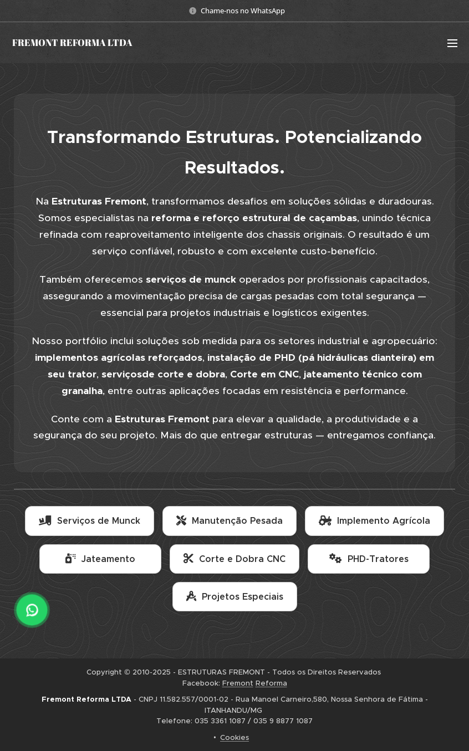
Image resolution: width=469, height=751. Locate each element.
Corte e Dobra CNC (234, 559)
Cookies (234, 737)
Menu (452, 43)
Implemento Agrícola (374, 521)
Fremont (237, 683)
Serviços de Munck (89, 521)
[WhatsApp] (32, 610)
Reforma (271, 683)
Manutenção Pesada (229, 521)
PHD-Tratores (369, 559)
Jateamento (100, 559)
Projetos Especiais (234, 596)
